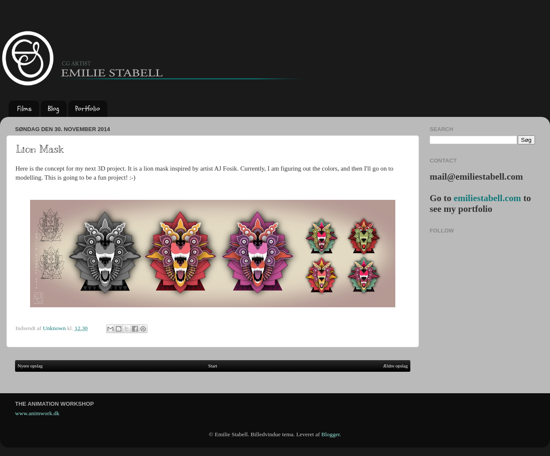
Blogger (330, 434)
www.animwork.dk (37, 413)
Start (212, 365)
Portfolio (87, 108)
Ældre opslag (395, 365)
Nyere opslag (30, 365)
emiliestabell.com (487, 198)
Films (24, 108)
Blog (53, 108)
